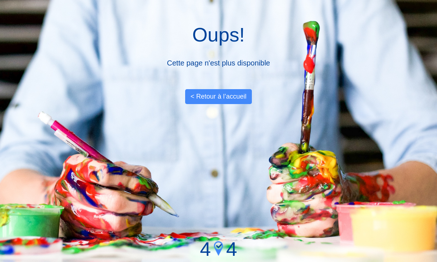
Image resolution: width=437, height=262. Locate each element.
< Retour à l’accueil (219, 96)
